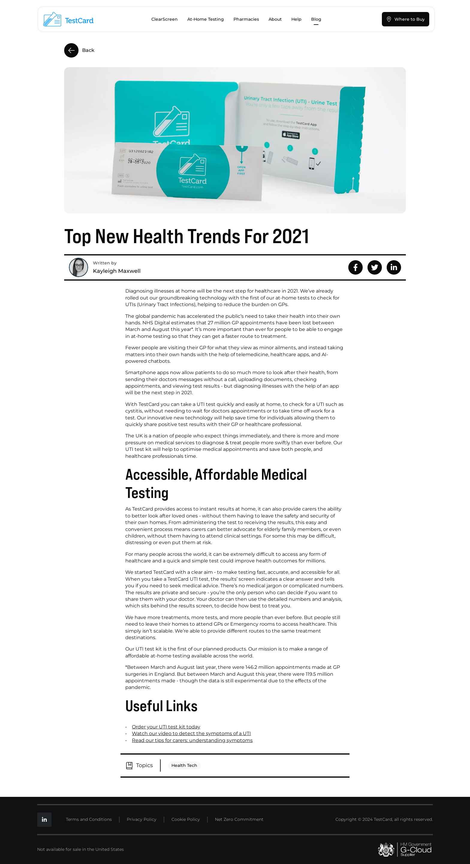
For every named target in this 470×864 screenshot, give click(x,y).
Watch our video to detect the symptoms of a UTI (191, 733)
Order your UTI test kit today (166, 727)
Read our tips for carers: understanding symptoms (192, 740)
